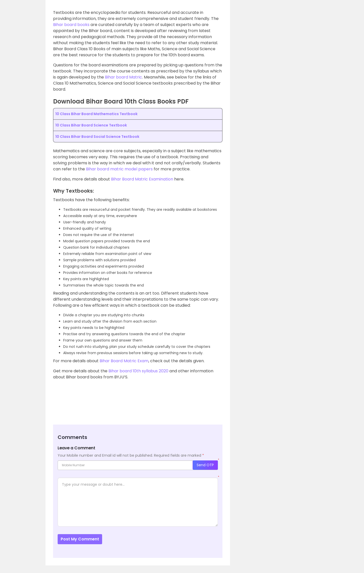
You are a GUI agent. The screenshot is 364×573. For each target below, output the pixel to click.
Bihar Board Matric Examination (142, 179)
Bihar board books (71, 25)
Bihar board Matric (123, 77)
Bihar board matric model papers (119, 169)
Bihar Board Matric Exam (124, 361)
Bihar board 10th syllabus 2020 (138, 371)
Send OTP (205, 464)
